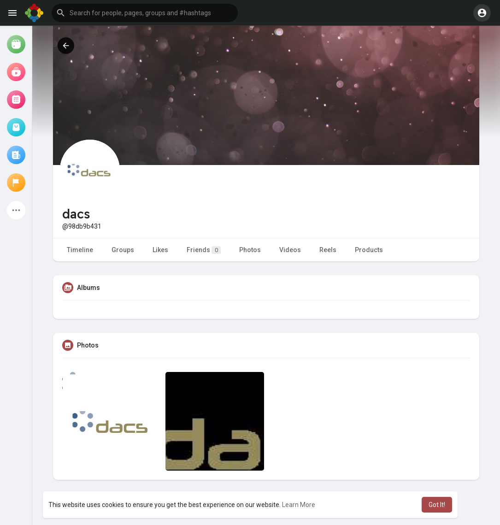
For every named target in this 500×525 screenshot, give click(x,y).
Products (369, 250)
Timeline (80, 250)
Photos (250, 250)
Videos (290, 250)
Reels (327, 250)
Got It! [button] (437, 504)
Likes (160, 250)
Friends (204, 250)
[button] (145, 13)
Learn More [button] (298, 504)
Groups (123, 250)
